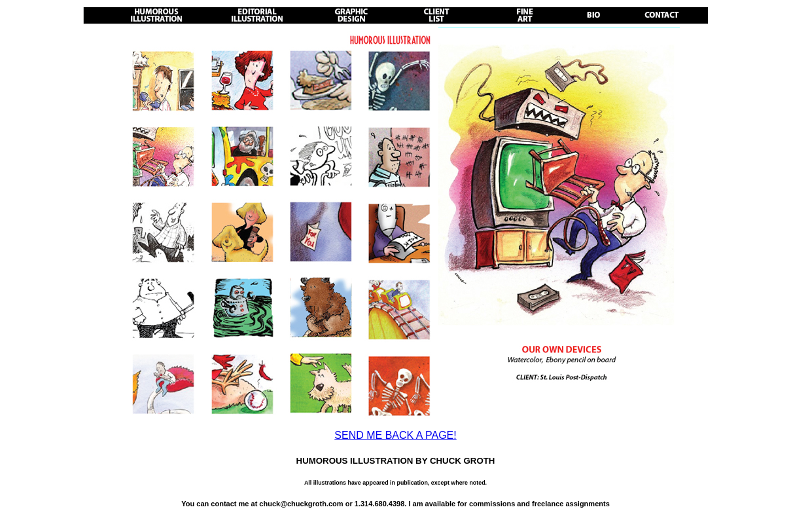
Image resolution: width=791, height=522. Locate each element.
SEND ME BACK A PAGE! (395, 435)
